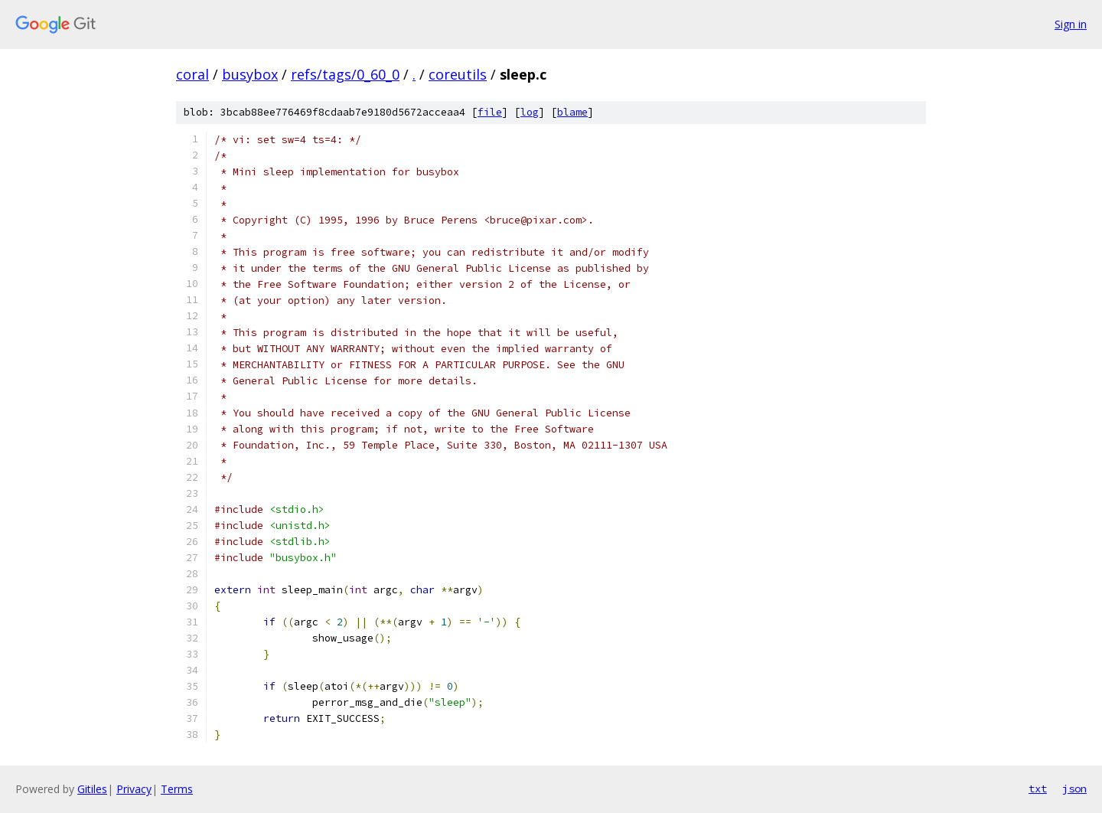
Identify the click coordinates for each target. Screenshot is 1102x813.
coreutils (458, 74)
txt (1038, 788)
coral (192, 74)
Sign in (1071, 24)
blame (572, 112)
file (490, 112)
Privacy (134, 789)
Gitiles (92, 789)
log (529, 112)
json (1074, 788)
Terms (177, 789)
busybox (250, 74)
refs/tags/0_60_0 (345, 74)
